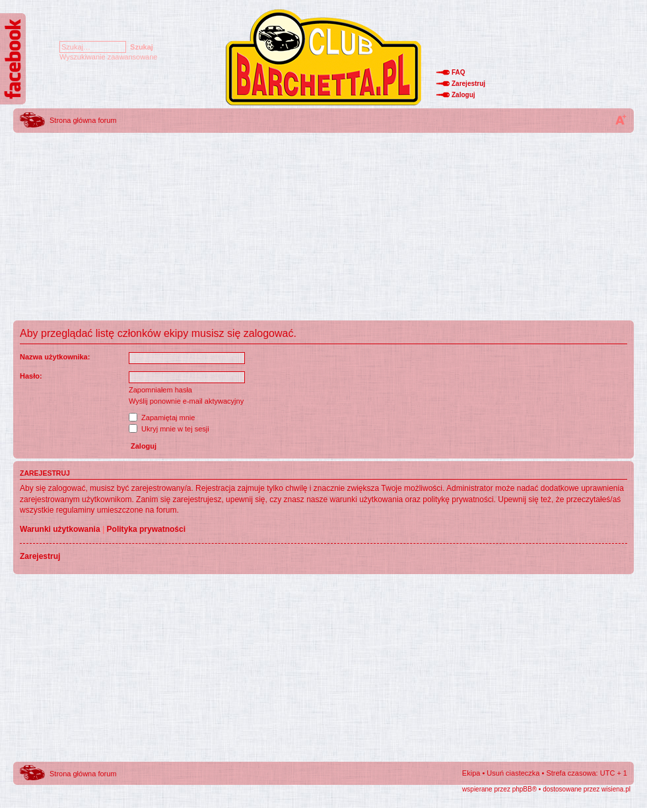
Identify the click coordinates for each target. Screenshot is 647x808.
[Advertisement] (323, 227)
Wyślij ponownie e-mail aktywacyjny (186, 401)
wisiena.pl (615, 789)
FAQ (458, 72)
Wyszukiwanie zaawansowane (108, 57)
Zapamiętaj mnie (162, 418)
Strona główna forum (83, 120)
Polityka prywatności (146, 529)
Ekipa (471, 773)
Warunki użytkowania (60, 529)
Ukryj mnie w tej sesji (169, 429)
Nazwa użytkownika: (55, 357)
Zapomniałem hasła (160, 390)
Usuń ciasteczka (513, 773)
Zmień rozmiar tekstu (620, 120)
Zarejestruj (468, 83)
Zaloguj (463, 94)
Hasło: (31, 376)
